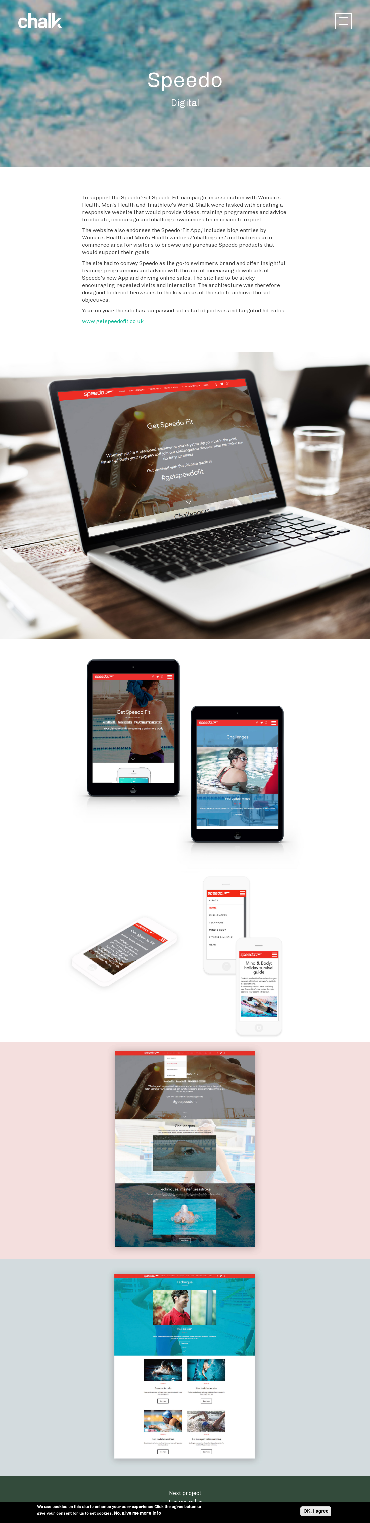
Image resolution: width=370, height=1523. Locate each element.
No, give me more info (137, 1514)
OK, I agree (315, 1512)
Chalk (40, 20)
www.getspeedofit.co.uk (113, 321)
